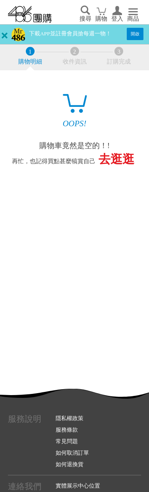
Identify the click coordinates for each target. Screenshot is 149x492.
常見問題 (67, 441)
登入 (117, 18)
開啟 (135, 33)
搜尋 (85, 18)
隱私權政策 (69, 418)
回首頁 (30, 14)
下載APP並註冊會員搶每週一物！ (70, 34)
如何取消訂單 (72, 453)
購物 (101, 18)
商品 (133, 18)
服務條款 (67, 429)
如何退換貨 (69, 464)
